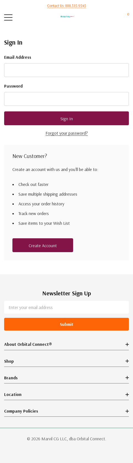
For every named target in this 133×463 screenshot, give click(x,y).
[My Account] (114, 18)
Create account (43, 245)
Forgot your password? (67, 133)
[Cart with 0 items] (125, 18)
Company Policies (21, 411)
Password (13, 86)
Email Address (17, 57)
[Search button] (20, 18)
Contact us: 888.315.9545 (66, 5)
